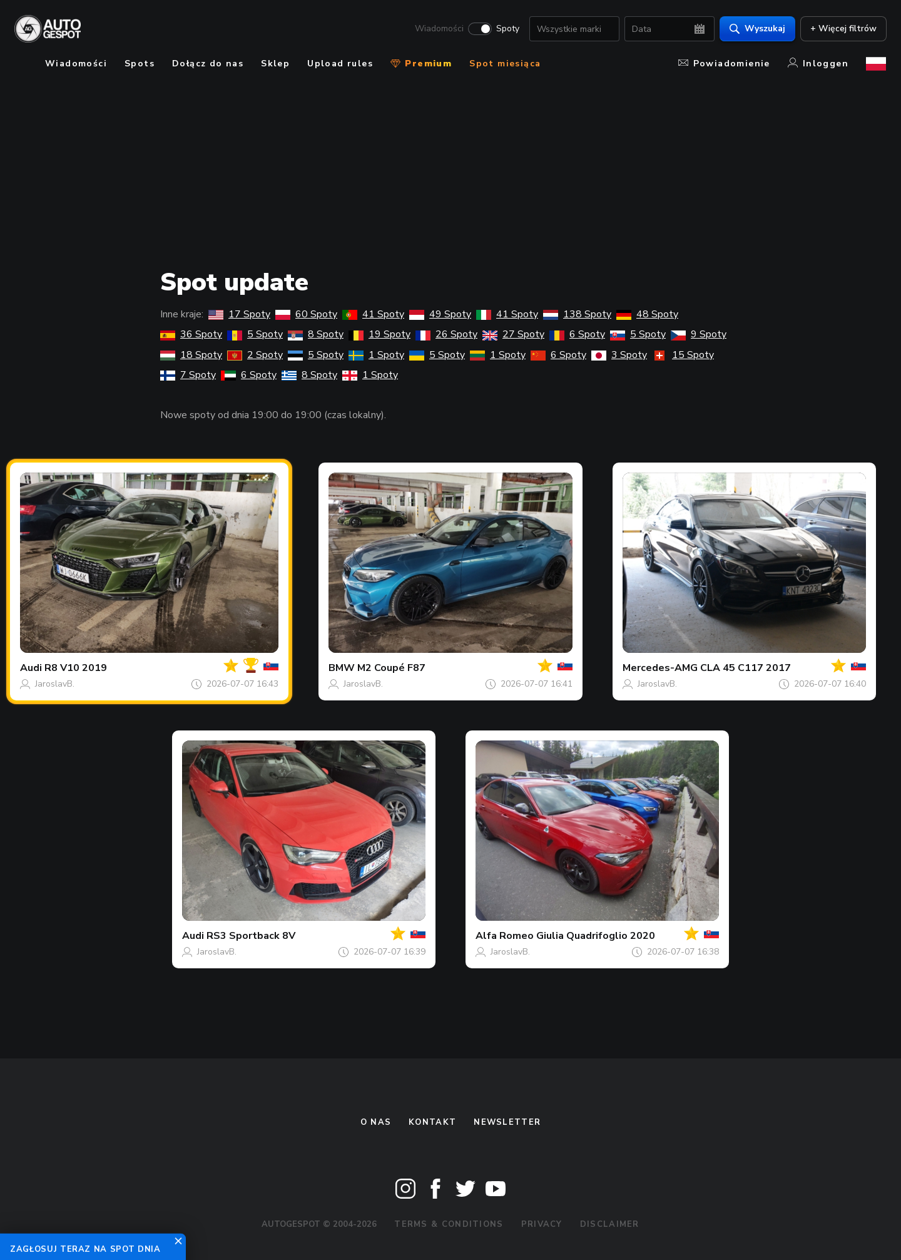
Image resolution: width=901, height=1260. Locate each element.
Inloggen (818, 63)
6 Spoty (577, 334)
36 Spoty (191, 334)
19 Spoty (379, 334)
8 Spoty (316, 334)
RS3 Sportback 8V (250, 936)
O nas (376, 1122)
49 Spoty (440, 314)
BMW (341, 668)
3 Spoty (619, 355)
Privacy (541, 1224)
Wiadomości (438, 28)
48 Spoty (647, 314)
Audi (31, 668)
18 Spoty (191, 355)
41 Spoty (373, 314)
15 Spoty (683, 355)
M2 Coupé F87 (391, 668)
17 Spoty (239, 314)
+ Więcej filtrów (843, 28)
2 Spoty (255, 355)
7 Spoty (188, 375)
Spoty (507, 28)
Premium (421, 63)
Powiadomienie (724, 63)
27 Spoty (513, 334)
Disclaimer (609, 1224)
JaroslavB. (54, 684)
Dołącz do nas (207, 63)
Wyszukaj (757, 28)
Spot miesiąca (505, 63)
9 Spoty (698, 334)
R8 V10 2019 (75, 668)
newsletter (507, 1122)
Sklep (275, 63)
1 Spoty (376, 355)
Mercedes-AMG (660, 668)
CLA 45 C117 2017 (745, 668)
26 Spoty (446, 334)
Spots (140, 63)
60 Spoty (306, 314)
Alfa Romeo (505, 936)
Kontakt (432, 1122)
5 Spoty (255, 334)
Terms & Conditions (448, 1224)
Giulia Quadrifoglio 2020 (595, 936)
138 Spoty (577, 314)
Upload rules (340, 63)
